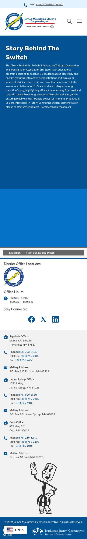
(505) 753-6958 (24, 360)
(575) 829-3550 (27, 394)
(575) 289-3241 (27, 437)
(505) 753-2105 (27, 351)
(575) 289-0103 (24, 445)
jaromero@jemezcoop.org (56, 106)
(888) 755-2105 (30, 355)
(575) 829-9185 (24, 402)
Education (15, 252)
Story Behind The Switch (40, 252)
